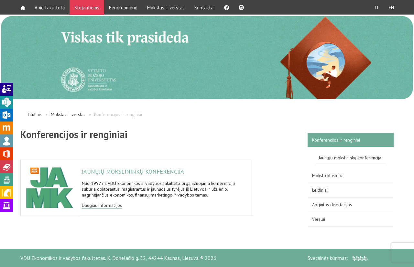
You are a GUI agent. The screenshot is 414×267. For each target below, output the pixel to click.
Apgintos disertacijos (332, 205)
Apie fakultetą (50, 7)
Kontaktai (205, 7)
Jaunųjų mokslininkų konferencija (350, 158)
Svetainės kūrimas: (338, 258)
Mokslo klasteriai (328, 175)
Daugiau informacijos (102, 205)
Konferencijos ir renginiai (336, 140)
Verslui (318, 219)
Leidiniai (320, 190)
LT (377, 7)
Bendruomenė (123, 7)
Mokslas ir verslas (166, 7)
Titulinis (34, 114)
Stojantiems (87, 7)
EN (391, 7)
